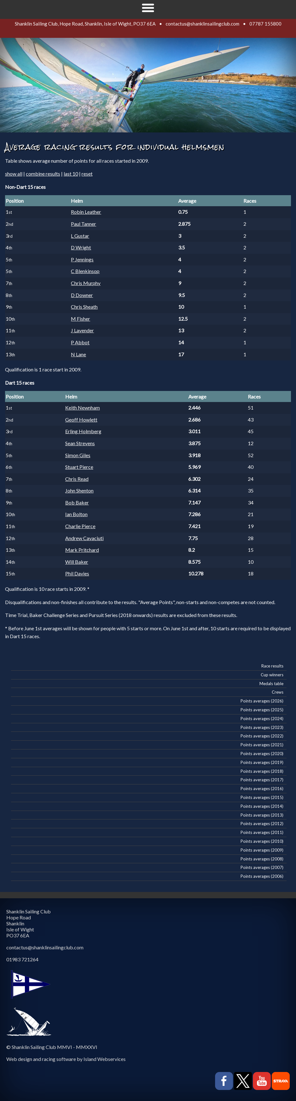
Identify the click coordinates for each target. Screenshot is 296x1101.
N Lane (78, 354)
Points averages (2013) (262, 815)
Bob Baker (77, 502)
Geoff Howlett (81, 419)
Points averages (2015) (262, 797)
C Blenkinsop (85, 271)
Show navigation (148, 8)
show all (13, 174)
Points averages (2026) (262, 700)
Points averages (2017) (262, 779)
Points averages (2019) (262, 762)
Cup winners (272, 674)
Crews (277, 692)
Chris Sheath (84, 307)
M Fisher (80, 319)
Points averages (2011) (262, 832)
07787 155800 (265, 23)
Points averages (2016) (262, 788)
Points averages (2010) (262, 841)
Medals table (271, 683)
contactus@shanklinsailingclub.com (202, 23)
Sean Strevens (80, 443)
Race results (272, 665)
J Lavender (82, 330)
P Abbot (80, 342)
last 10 (71, 174)
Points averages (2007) (262, 867)
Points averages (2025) (262, 709)
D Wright (81, 247)
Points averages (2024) (262, 718)
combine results (43, 174)
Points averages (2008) (262, 858)
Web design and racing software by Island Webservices (66, 1059)
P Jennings (82, 259)
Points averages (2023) (262, 727)
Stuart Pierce (79, 467)
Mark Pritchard (82, 550)
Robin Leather (86, 212)
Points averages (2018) (262, 771)
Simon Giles (77, 455)
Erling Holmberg (83, 431)
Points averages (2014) (262, 806)
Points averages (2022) (262, 735)
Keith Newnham (82, 408)
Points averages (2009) (262, 850)
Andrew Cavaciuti (84, 538)
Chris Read (76, 479)
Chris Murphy (85, 283)
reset (87, 174)
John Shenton (79, 490)
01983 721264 (22, 959)
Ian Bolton (76, 514)
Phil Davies (77, 573)
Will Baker (76, 562)
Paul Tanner (83, 224)
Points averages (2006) (262, 876)
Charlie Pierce (80, 526)
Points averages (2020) (262, 753)
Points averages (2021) (262, 744)
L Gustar (80, 236)
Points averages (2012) (262, 823)
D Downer (82, 295)
